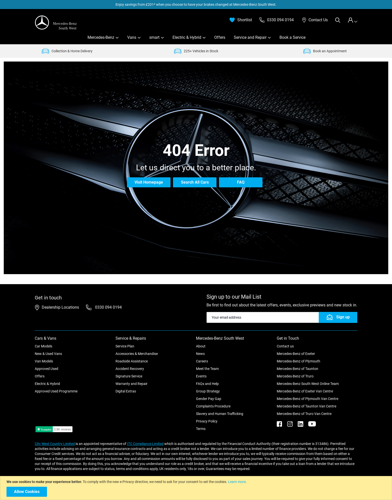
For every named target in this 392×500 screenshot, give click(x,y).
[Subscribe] (338, 317)
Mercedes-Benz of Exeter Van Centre (305, 391)
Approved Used (46, 369)
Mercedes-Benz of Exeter (296, 354)
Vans (131, 37)
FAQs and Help (207, 384)
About (201, 346)
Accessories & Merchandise (137, 354)
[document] (196, 488)
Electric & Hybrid (186, 37)
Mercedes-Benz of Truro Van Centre (304, 414)
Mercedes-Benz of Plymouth (298, 361)
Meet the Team (207, 369)
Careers (202, 361)
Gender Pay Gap (208, 399)
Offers (219, 37)
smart (154, 37)
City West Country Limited (55, 444)
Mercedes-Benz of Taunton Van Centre (306, 406)
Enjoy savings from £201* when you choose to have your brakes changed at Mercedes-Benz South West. (196, 5)
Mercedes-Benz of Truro (295, 376)
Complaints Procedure (213, 406)
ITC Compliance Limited (145, 444)
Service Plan (125, 346)
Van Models (44, 361)
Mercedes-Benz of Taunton (297, 369)
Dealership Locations (60, 307)
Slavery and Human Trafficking (219, 414)
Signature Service (129, 376)
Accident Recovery (130, 369)
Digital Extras (126, 391)
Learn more (237, 482)
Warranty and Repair (132, 384)
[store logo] (56, 22)
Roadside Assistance (132, 361)
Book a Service (293, 37)
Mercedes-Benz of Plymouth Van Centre (307, 399)
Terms (201, 429)
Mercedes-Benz (101, 37)
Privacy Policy (207, 421)
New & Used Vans (48, 354)
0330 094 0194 (108, 307)
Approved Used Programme (56, 391)
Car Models (43, 346)
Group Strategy (208, 391)
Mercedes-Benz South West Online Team (308, 384)
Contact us (285, 346)
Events (201, 376)
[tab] (352, 20)
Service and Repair (250, 37)
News (200, 354)
